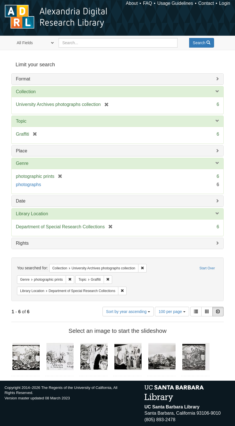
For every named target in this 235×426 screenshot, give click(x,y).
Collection (26, 91)
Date (20, 201)
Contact (206, 3)
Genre (22, 163)
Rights (22, 243)
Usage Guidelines (175, 3)
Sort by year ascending (128, 311)
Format (23, 78)
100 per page (172, 311)
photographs (28, 184)
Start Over (207, 268)
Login (224, 3)
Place (21, 150)
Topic (21, 121)
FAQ (147, 3)
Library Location (32, 213)
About (132, 3)
